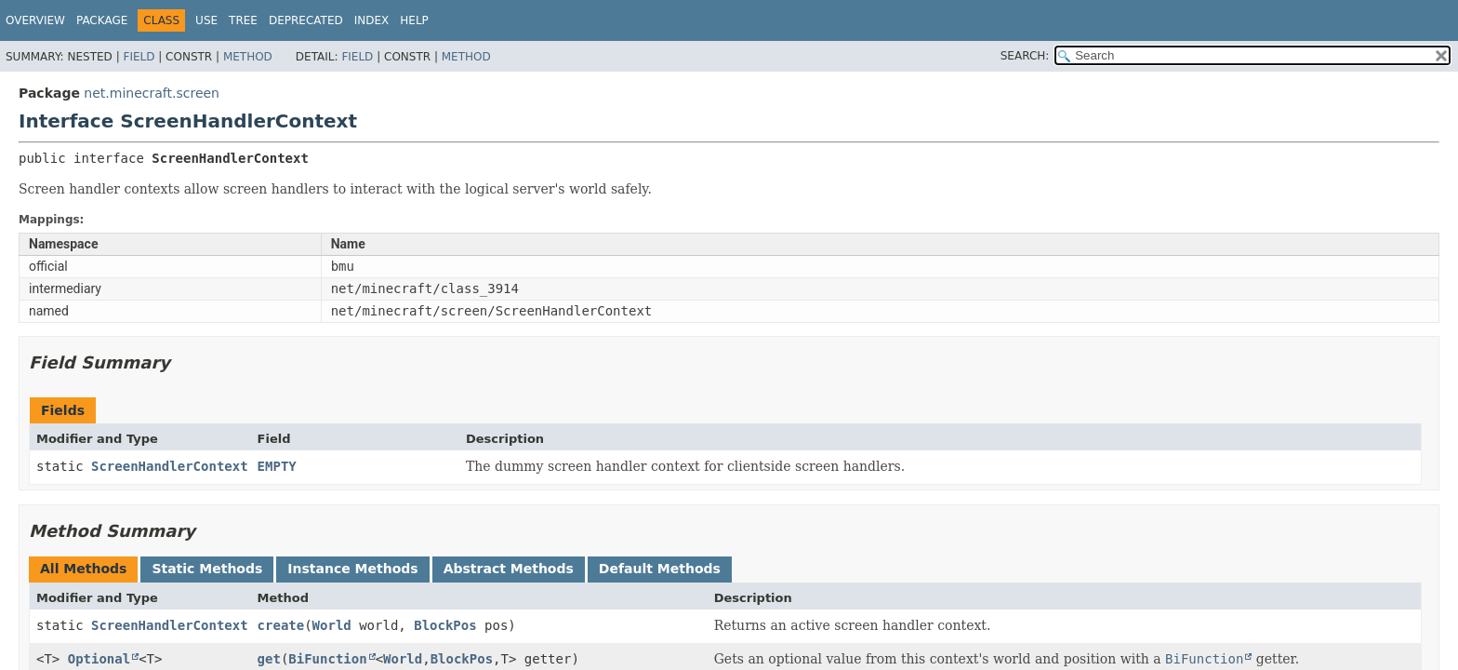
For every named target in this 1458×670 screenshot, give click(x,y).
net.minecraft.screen (151, 93)
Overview (35, 20)
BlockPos (445, 625)
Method (247, 56)
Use (206, 20)
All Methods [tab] (83, 568)
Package (101, 20)
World (331, 625)
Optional (99, 658)
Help (414, 20)
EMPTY (277, 466)
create (281, 625)
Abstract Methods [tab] (509, 568)
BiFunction (327, 658)
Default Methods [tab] (660, 568)
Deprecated (306, 20)
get (269, 658)
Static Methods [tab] (207, 568)
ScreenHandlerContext (169, 466)
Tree (243, 20)
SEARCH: (1025, 55)
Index (372, 20)
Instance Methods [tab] (352, 568)
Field (138, 56)
